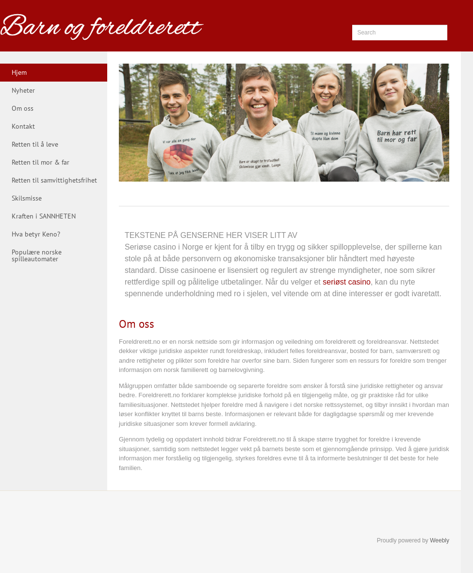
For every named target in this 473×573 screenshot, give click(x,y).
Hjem (19, 72)
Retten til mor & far (40, 162)
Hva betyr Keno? (36, 234)
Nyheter (23, 90)
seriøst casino (347, 282)
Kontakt (23, 126)
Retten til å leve (35, 144)
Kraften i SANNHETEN (44, 216)
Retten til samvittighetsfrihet (54, 180)
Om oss (22, 108)
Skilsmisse (27, 198)
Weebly (439, 540)
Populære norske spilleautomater (37, 255)
